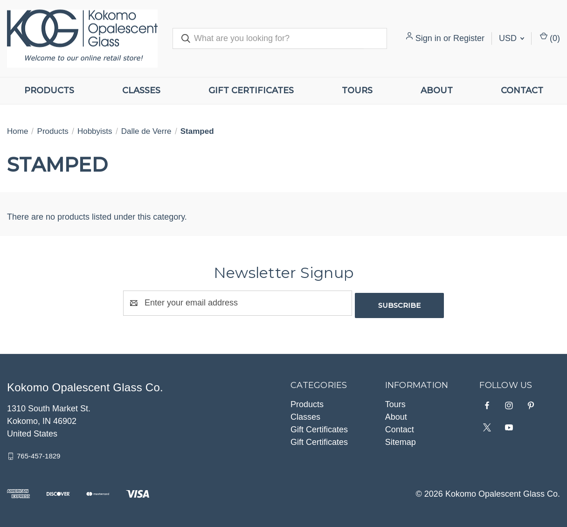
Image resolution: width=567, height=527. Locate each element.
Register (468, 38)
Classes (141, 90)
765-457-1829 (38, 454)
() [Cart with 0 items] (550, 37)
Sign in (428, 38)
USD (511, 38)
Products (49, 90)
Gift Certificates (251, 90)
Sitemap (400, 439)
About (437, 90)
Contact (522, 90)
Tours (357, 90)
